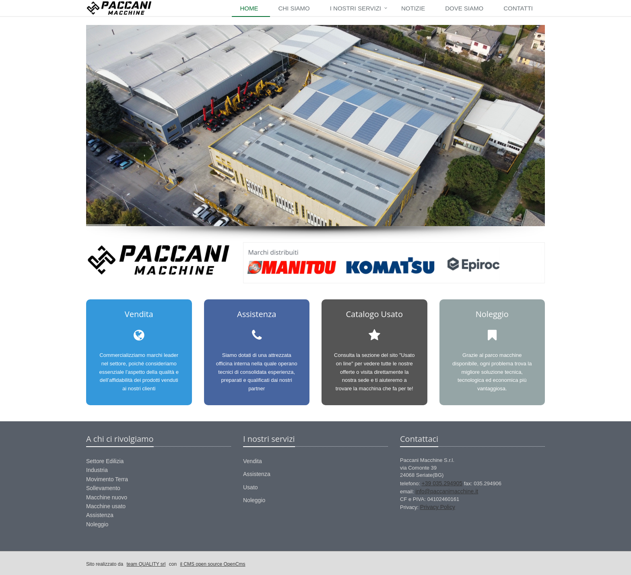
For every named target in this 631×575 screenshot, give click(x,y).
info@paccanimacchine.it (446, 491)
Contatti (518, 8)
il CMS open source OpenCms (212, 564)
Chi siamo (293, 8)
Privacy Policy (437, 507)
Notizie (413, 8)
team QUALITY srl (145, 564)
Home (249, 8)
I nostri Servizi (355, 8)
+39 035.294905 (442, 483)
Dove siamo (464, 8)
